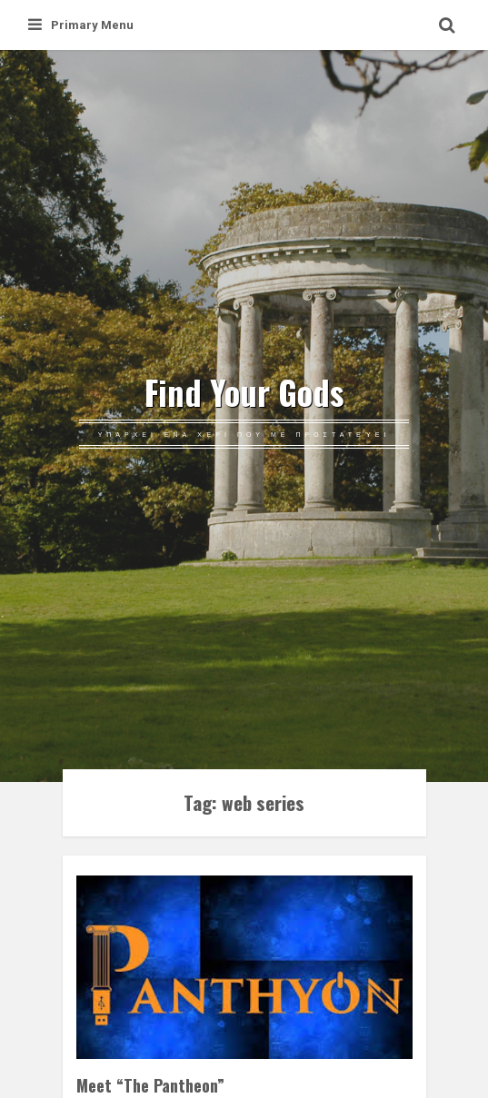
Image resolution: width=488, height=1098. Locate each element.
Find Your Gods (244, 392)
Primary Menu (81, 25)
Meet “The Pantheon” (150, 1085)
